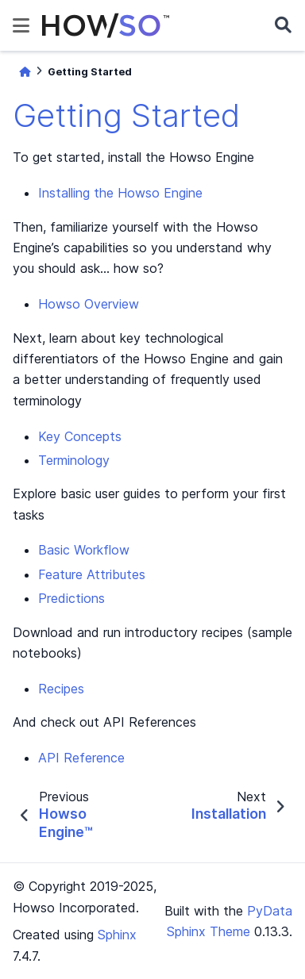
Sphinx (117, 935)
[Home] (24, 71)
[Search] (283, 26)
